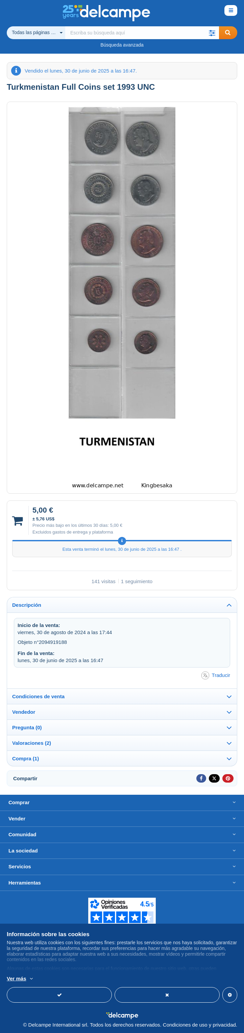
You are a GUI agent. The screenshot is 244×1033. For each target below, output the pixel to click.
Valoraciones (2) (31, 743)
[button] (212, 33)
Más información (105, 979)
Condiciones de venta (38, 696)
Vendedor (23, 712)
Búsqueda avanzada (122, 45)
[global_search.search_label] (142, 32)
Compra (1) (25, 758)
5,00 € (116, 525)
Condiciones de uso (185, 1025)
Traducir (215, 675)
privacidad (224, 1025)
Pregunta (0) (27, 727)
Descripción (26, 605)
